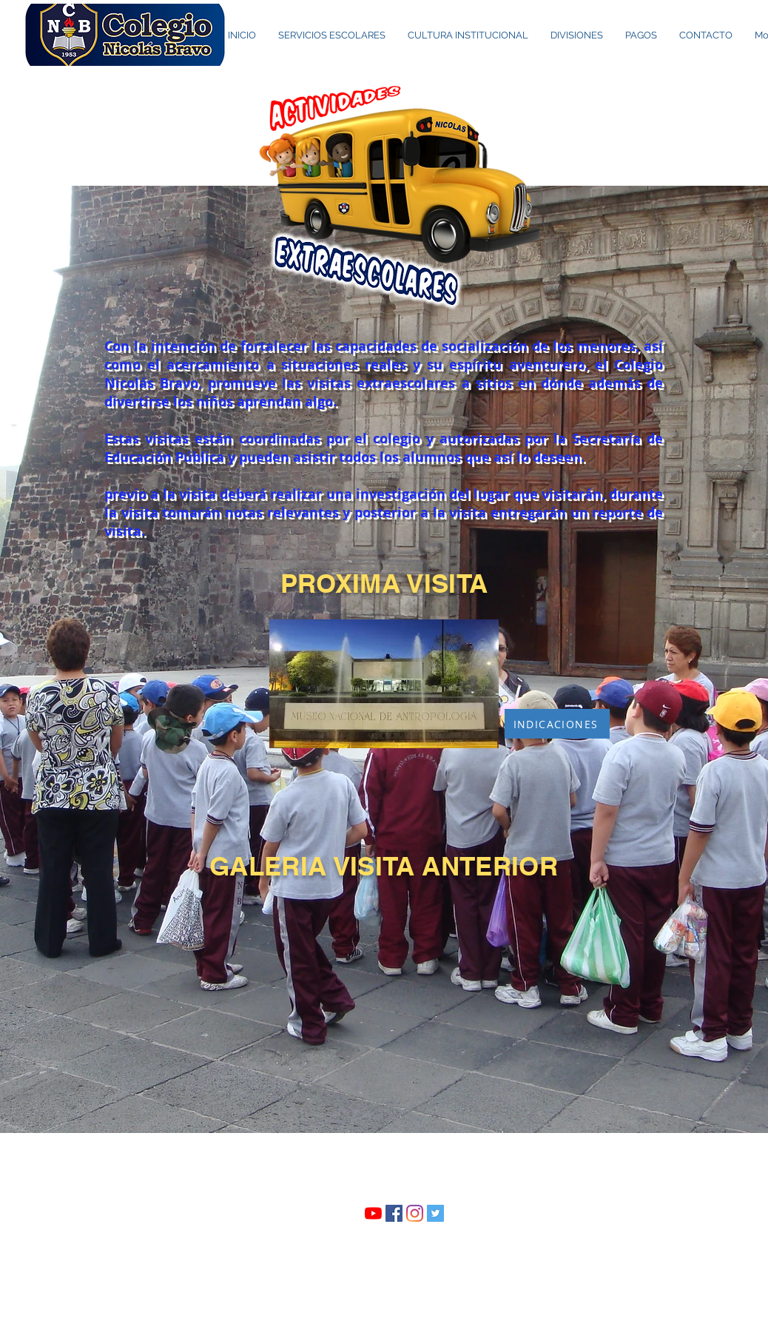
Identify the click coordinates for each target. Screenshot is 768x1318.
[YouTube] (373, 1213)
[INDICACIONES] (557, 724)
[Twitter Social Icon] (435, 1213)
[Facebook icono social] (393, 1213)
